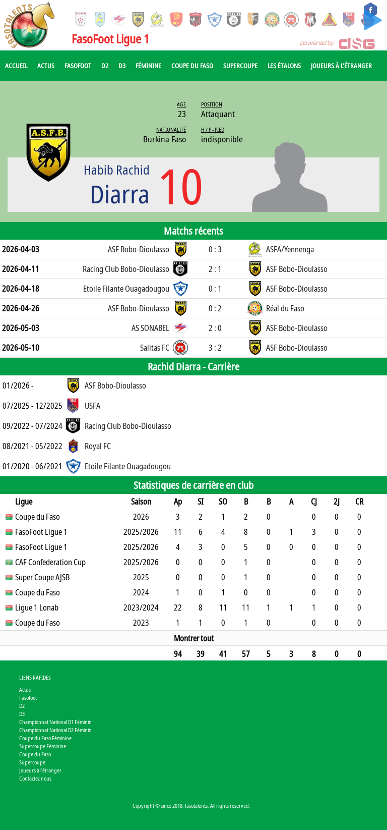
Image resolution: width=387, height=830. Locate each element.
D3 (121, 65)
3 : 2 (215, 347)
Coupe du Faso (192, 65)
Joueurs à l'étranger (341, 65)
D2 (104, 65)
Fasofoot (77, 65)
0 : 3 (215, 249)
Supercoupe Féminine (42, 746)
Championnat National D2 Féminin (55, 730)
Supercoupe (240, 65)
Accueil (16, 65)
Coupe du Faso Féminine (45, 738)
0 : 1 (215, 288)
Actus (45, 65)
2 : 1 (215, 268)
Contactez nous (35, 778)
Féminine (148, 65)
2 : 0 (215, 328)
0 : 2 (215, 308)
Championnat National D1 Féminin (55, 722)
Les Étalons (284, 65)
